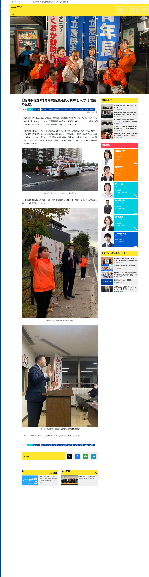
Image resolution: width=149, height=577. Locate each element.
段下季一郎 (57, 109)
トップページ (16, 2)
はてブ (93, 456)
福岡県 (76, 109)
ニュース (26, 2)
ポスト (69, 456)
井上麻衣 (49, 109)
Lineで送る (85, 456)
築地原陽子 (64, 109)
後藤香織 (92, 109)
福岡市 (81, 109)
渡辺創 (86, 109)
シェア (77, 456)
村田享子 (43, 109)
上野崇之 (70, 109)
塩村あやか (37, 109)
